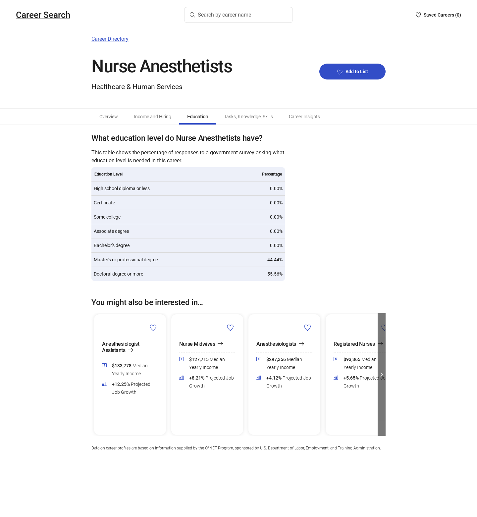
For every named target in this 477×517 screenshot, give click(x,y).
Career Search (43, 15)
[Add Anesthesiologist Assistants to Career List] (153, 327)
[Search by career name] (239, 15)
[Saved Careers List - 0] (438, 15)
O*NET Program (219, 448)
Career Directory (110, 39)
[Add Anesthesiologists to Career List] (307, 327)
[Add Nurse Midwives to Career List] (230, 327)
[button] (382, 374)
